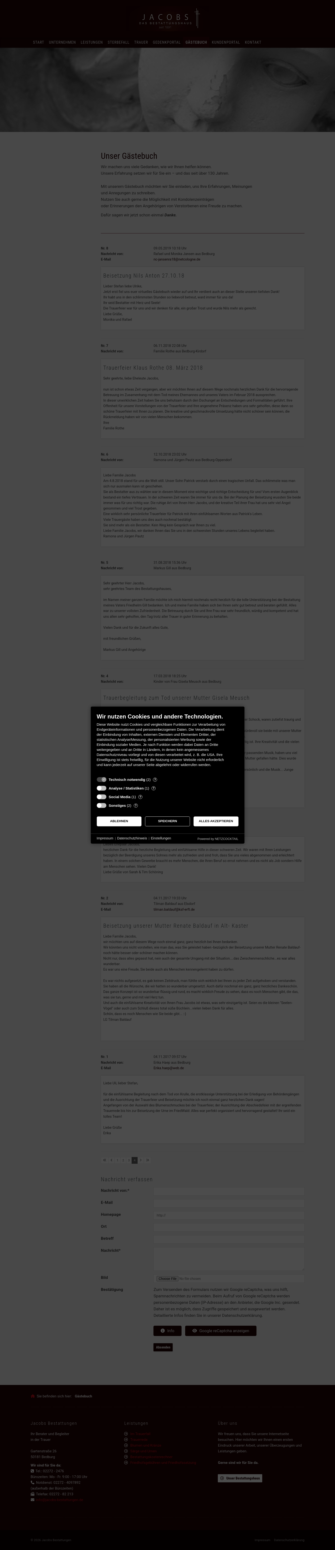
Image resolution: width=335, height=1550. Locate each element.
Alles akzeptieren (216, 821)
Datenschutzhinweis (132, 838)
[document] (167, 743)
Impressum (105, 838)
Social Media (120, 797)
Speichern (167, 821)
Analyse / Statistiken (126, 788)
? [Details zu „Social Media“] (140, 797)
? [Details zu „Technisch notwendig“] (155, 779)
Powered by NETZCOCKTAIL (217, 839)
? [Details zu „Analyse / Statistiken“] (153, 788)
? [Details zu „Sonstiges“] (136, 805)
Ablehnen (119, 821)
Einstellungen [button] (161, 838)
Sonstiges (117, 805)
